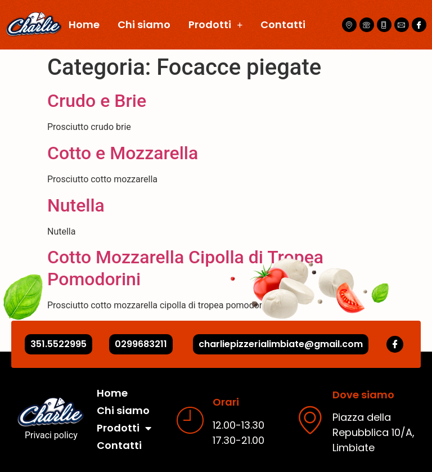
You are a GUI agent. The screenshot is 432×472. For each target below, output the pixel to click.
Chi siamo (144, 24)
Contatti (282, 24)
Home (84, 24)
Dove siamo (363, 395)
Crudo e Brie (96, 100)
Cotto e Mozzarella (122, 153)
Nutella (76, 205)
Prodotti (215, 25)
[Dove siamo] (310, 420)
